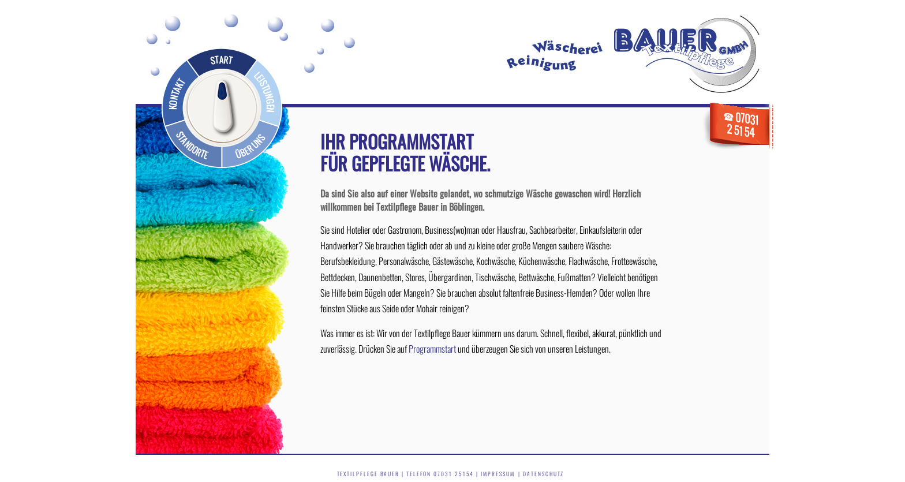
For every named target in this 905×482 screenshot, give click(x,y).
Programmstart (432, 349)
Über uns (251, 143)
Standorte (193, 143)
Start (219, 58)
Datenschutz (543, 474)
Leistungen (264, 92)
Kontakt (175, 92)
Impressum (497, 474)
